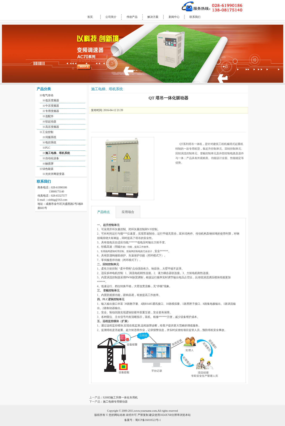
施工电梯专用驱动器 (115, 401)
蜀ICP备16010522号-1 (148, 420)
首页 (90, 16)
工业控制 (47, 132)
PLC (47, 147)
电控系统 (50, 142)
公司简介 (110, 16)
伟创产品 (132, 16)
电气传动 (47, 95)
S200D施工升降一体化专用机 (120, 397)
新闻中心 (174, 16)
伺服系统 (50, 137)
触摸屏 (49, 163)
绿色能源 (47, 168)
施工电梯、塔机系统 (57, 153)
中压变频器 (52, 105)
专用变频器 (52, 111)
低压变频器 (52, 100)
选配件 (49, 116)
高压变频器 (52, 126)
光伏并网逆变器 (54, 174)
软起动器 (50, 121)
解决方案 (152, 16)
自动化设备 (52, 158)
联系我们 (194, 16)
